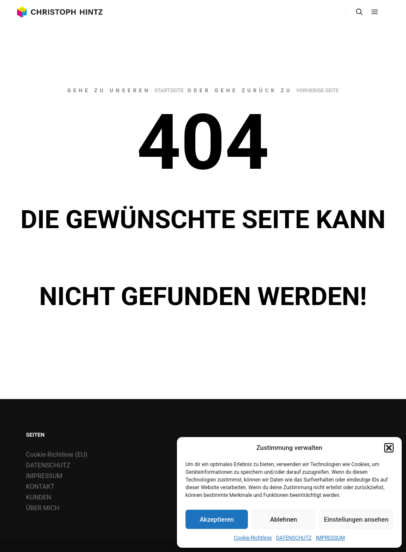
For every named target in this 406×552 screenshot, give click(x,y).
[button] (389, 447)
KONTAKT (40, 486)
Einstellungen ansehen (356, 519)
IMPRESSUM (330, 538)
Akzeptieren (217, 519)
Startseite (169, 91)
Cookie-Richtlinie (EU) (57, 454)
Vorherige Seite (317, 91)
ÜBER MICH (42, 508)
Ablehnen (283, 519)
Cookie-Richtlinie (253, 538)
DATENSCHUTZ (294, 538)
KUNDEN (38, 497)
